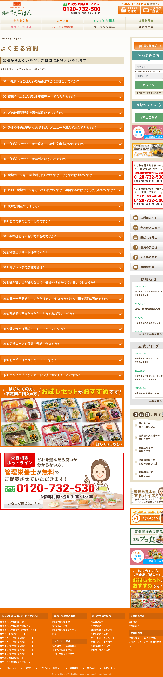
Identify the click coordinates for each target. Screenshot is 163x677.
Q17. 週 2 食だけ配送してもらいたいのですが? (62, 329)
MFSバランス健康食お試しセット (16, 662)
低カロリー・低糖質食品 (64, 645)
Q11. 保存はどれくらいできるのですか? (62, 237)
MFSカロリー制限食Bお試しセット (17, 642)
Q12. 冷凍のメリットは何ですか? (62, 253)
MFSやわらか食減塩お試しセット (16, 625)
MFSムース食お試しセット (13, 634)
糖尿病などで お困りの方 (146, 473)
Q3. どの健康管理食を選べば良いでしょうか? (62, 113)
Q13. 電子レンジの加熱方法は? (62, 268)
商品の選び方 (97, 621)
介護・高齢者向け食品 (63, 653)
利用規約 (74, 668)
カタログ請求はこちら (24, 503)
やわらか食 (20, 20)
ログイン (149, 85)
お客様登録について (100, 646)
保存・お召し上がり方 (101, 642)
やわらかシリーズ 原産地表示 (143, 637)
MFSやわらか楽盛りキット (65, 629)
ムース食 (63, 20)
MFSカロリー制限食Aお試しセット (17, 638)
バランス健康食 (62, 27)
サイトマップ (9, 668)
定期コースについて (100, 650)
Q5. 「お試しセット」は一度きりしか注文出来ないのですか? (62, 144)
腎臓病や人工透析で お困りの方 (149, 437)
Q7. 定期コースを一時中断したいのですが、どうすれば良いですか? (62, 175)
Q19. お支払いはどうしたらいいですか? (62, 360)
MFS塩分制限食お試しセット (14, 658)
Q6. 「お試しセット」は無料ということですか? (62, 159)
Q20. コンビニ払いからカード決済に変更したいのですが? (62, 375)
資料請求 (133, 621)
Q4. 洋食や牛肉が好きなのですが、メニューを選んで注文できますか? (62, 128)
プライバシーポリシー (50, 668)
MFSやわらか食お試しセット (14, 621)
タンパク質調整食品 (62, 649)
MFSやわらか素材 (61, 621)
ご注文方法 (96, 625)
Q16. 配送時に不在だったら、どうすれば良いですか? (62, 314)
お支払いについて (99, 634)
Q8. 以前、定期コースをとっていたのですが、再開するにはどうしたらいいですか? (62, 190)
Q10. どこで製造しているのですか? (62, 222)
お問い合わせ (110, 668)
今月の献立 (134, 625)
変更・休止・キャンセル (103, 638)
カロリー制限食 (20, 27)
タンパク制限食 (104, 20)
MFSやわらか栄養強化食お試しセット (18, 629)
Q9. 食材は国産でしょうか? (62, 207)
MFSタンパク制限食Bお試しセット (17, 650)
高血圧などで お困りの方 (146, 449)
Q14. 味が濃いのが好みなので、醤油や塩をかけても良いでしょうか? (62, 283)
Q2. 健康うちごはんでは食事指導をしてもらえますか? (62, 97)
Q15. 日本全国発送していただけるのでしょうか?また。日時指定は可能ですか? (62, 299)
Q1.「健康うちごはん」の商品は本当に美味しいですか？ (62, 82)
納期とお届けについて (101, 629)
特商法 (28, 668)
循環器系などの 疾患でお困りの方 (148, 461)
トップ (4, 38)
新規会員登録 (149, 117)
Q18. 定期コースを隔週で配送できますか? (62, 344)
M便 (54, 634)
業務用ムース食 (59, 625)
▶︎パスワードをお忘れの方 (149, 92)
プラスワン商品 (104, 27)
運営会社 (91, 668)
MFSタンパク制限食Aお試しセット (17, 646)
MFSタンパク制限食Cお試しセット (17, 654)
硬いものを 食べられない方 (147, 425)
